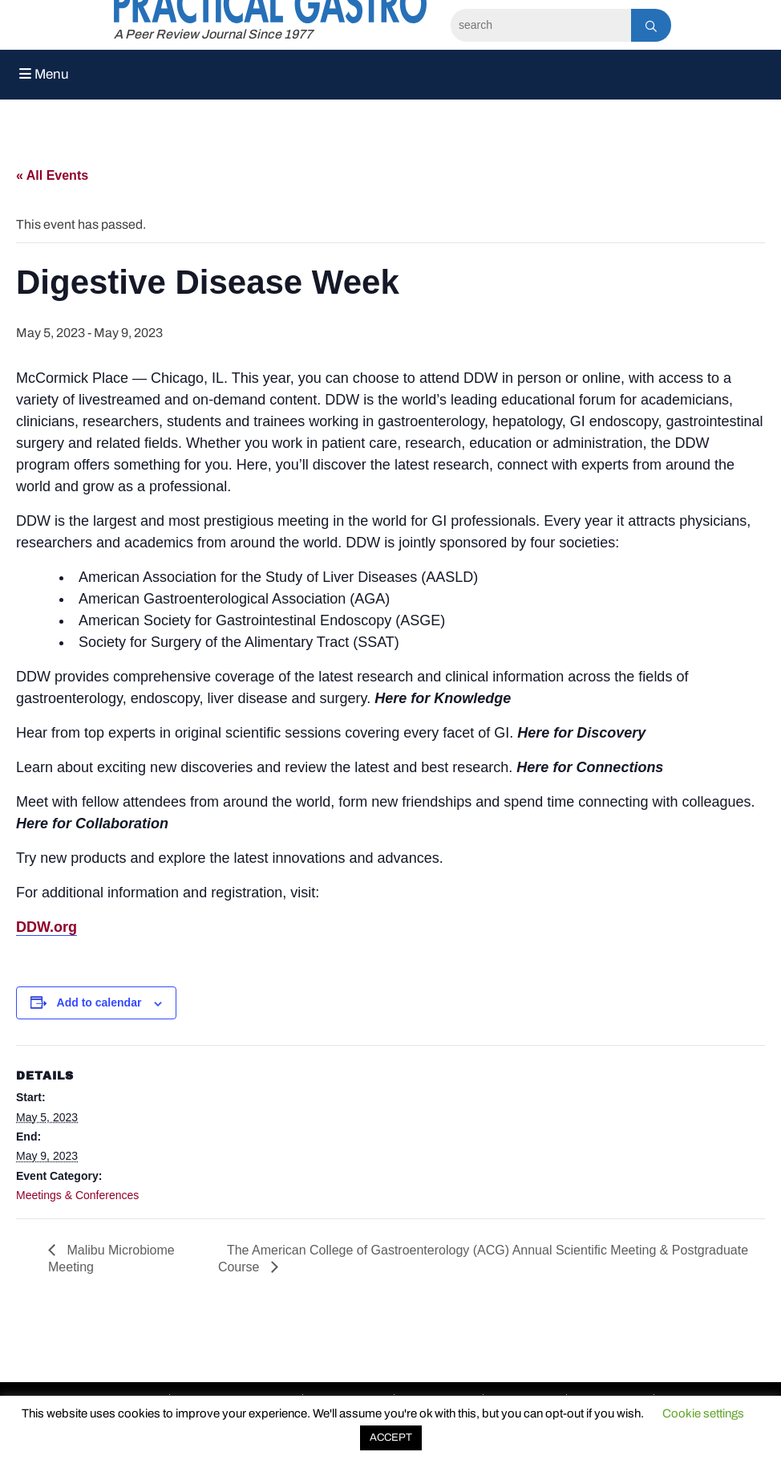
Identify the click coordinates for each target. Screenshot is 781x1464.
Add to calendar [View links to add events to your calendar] (99, 1002)
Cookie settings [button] (703, 1413)
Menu (44, 74)
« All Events (52, 175)
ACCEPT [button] (391, 1437)
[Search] (541, 25)
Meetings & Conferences (77, 1195)
